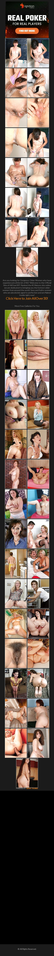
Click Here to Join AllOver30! (27, 298)
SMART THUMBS (32, 788)
